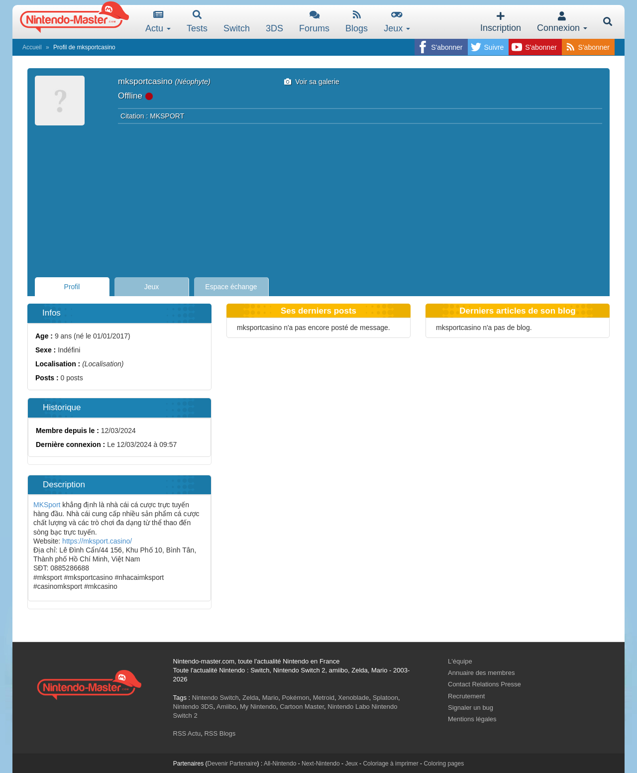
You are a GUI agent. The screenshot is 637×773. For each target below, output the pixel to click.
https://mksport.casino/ (96, 541)
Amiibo (226, 706)
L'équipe (460, 661)
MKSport (47, 505)
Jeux (397, 21)
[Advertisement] (318, 197)
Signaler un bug (470, 707)
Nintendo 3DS (193, 706)
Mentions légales (472, 719)
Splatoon (385, 697)
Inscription (500, 22)
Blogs (356, 21)
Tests (197, 21)
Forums (314, 21)
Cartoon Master (302, 706)
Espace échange (231, 287)
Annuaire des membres (481, 672)
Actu (158, 21)
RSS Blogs (219, 733)
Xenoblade (353, 697)
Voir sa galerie (311, 82)
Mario (270, 697)
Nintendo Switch (215, 697)
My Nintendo (258, 706)
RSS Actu (187, 733)
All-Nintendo (280, 763)
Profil (72, 287)
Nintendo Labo (348, 706)
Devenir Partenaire (232, 763)
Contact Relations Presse (484, 684)
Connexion (562, 22)
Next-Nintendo (321, 763)
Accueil (32, 47)
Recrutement (466, 696)
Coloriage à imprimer (390, 763)
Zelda (250, 697)
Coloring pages (444, 763)
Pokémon (296, 697)
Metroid (323, 697)
